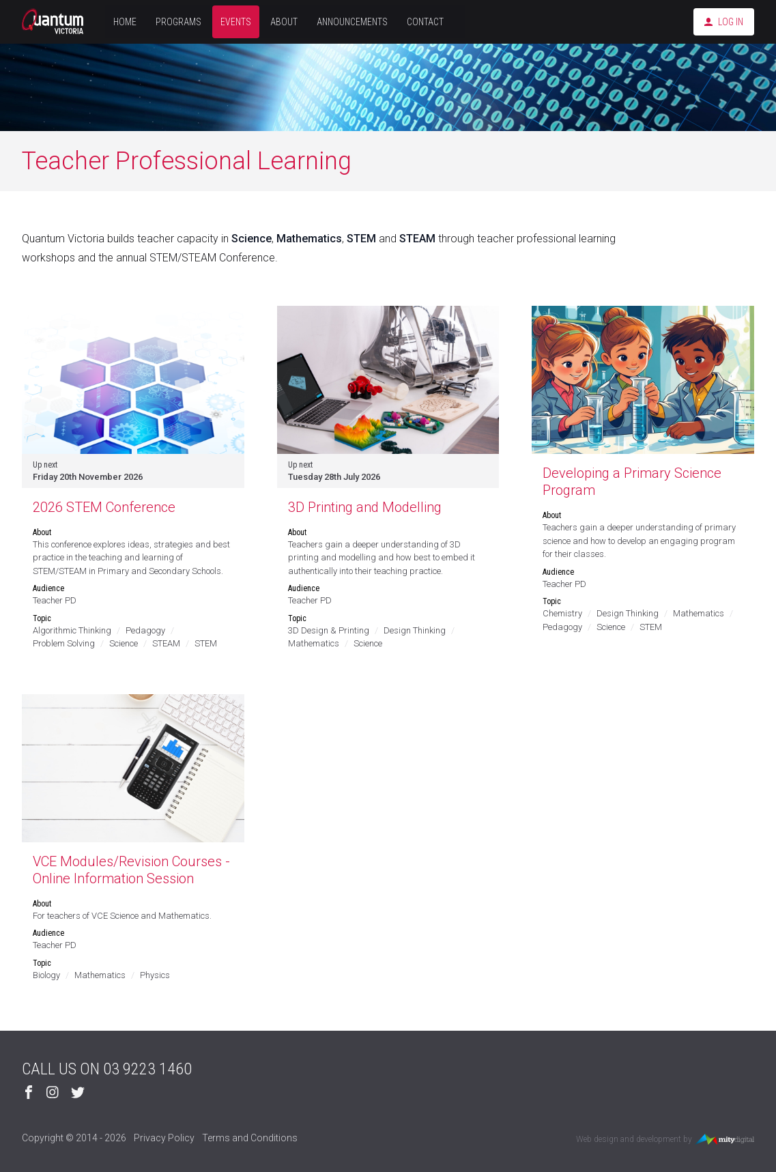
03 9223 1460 (147, 1068)
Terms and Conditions (250, 1137)
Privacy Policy (164, 1137)
